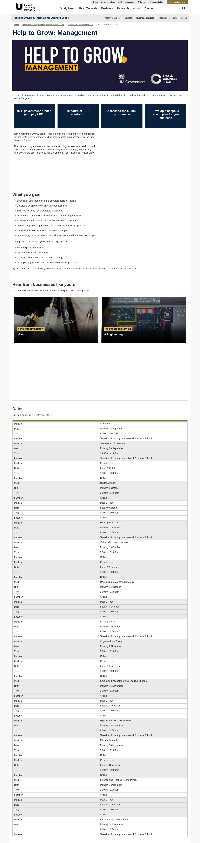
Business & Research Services (80, 25)
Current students (108, 2)
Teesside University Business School (25, 7)
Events (184, 18)
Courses (128, 18)
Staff (120, 2)
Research (163, 18)
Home (95, 2)
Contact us (129, 2)
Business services (145, 18)
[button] (177, 2)
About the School (112, 18)
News (174, 18)
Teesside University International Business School (41, 18)
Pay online (144, 2)
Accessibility (157, 2)
